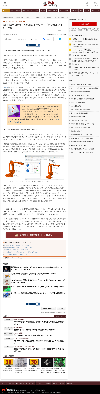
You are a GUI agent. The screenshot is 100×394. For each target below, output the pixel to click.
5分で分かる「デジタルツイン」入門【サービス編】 (18, 247)
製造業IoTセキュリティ (77, 131)
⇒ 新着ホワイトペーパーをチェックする (14, 258)
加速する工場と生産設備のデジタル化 (82, 142)
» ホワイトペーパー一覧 (60, 316)
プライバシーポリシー (35, 392)
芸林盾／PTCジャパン (52, 34)
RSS (43, 392)
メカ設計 (11, 17)
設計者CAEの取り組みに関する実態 (81, 84)
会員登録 (11, 383)
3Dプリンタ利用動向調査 (78, 102)
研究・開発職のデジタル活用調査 (80, 109)
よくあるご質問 (30, 383)
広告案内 (17, 392)
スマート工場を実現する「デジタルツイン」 (16, 254)
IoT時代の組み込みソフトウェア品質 (81, 134)
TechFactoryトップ (48, 308)
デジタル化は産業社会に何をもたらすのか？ (16, 249)
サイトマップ (40, 383)
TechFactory (5, 17)
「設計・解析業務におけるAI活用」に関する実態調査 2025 (85, 45)
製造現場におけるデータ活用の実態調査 (82, 99)
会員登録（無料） (84, 24)
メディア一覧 (5, 392)
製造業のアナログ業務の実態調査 (80, 91)
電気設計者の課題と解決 (78, 116)
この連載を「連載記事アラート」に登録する (36, 235)
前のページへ (31, 45)
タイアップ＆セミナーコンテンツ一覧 (82, 152)
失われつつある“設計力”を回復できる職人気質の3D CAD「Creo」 (34, 274)
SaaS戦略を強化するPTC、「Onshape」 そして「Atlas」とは (85, 74)
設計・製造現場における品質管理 (80, 127)
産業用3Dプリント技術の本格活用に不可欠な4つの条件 (21, 370)
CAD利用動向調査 (76, 106)
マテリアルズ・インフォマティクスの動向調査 (84, 88)
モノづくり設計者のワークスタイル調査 (82, 149)
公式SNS (12, 392)
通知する (23, 39)
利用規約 (48, 383)
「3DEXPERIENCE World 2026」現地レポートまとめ (32, 335)
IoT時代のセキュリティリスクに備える (82, 138)
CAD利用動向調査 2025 (79, 55)
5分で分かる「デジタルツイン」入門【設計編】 (17, 245)
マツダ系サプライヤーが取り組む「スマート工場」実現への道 (21, 252)
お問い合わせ (70, 383)
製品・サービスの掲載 (58, 383)
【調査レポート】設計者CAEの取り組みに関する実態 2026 (34, 330)
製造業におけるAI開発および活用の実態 (82, 124)
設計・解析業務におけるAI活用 (80, 95)
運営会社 (47, 392)
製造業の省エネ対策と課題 (78, 145)
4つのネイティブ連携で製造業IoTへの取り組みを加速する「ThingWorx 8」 (37, 287)
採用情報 (52, 392)
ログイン (4, 383)
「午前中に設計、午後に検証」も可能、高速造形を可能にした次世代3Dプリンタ (85, 60)
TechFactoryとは (20, 383)
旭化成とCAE (76, 64)
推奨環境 (58, 392)
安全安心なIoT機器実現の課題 (79, 113)
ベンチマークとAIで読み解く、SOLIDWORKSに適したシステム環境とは (85, 51)
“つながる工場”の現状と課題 (79, 120)
